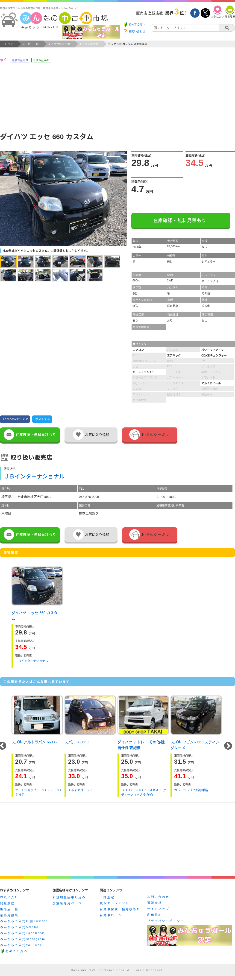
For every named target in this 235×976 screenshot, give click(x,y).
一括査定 (107, 897)
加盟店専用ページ (67, 903)
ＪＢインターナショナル (34, 476)
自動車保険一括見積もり (120, 909)
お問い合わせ (158, 897)
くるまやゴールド (80, 790)
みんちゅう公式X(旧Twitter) (24, 921)
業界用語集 (9, 915)
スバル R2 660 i (77, 742)
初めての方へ (17, 951)
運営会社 (154, 903)
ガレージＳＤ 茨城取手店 (191, 790)
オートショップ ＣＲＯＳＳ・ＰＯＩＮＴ (38, 792)
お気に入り (9, 897)
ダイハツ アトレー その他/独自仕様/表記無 (141, 744)
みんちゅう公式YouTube (21, 945)
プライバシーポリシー (165, 921)
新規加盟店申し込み (69, 897)
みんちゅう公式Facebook (22, 933)
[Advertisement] (117, 97)
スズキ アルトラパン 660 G (34, 742)
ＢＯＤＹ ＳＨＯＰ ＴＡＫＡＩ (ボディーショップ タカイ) (144, 792)
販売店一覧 (9, 909)
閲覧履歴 (7, 903)
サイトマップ (158, 909)
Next (228, 746)
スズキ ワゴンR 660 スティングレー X (194, 744)
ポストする (42, 419)
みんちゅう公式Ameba (19, 927)
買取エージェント (114, 903)
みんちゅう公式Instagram (22, 939)
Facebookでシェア (15, 419)
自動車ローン (111, 915)
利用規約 (154, 915)
